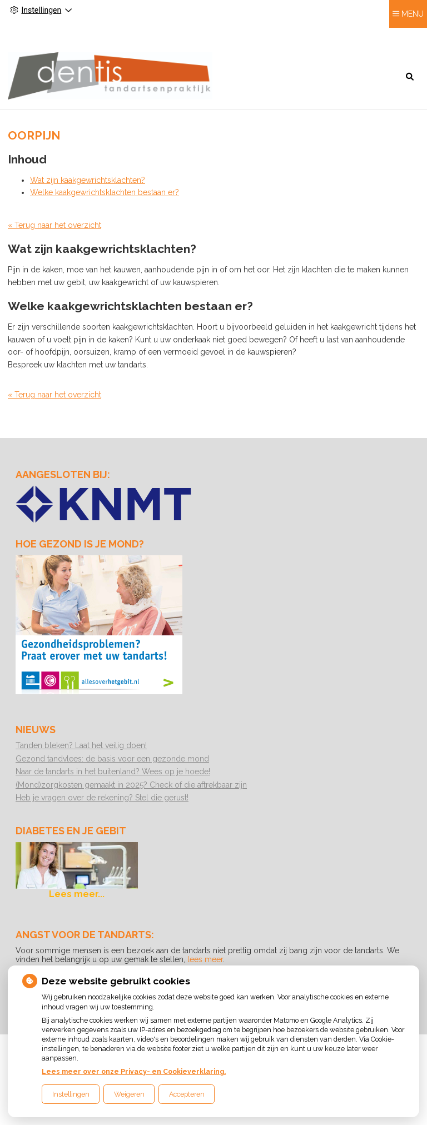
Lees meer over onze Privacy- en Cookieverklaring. (134, 1071)
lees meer (205, 956)
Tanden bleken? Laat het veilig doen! (81, 742)
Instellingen (71, 1094)
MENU (412, 33)
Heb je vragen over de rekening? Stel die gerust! (102, 794)
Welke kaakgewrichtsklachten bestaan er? (104, 189)
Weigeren (129, 1094)
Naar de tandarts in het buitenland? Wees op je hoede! (113, 768)
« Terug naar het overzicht (54, 222)
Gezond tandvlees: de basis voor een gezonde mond (112, 755)
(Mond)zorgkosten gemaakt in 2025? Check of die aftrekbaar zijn (131, 781)
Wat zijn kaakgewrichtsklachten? (87, 177)
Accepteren (187, 1094)
